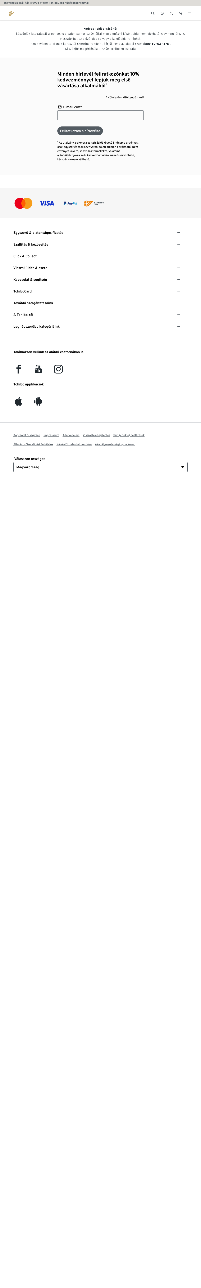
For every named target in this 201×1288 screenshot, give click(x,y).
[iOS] (18, 403)
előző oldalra (92, 38)
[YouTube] (38, 371)
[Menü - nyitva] (189, 13)
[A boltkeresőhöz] (162, 13)
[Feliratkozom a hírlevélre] (80, 130)
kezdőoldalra (121, 38)
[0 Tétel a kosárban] (180, 13)
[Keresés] (152, 13)
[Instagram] (58, 371)
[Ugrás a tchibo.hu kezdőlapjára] (11, 13)
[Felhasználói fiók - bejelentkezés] (171, 13)
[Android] (38, 403)
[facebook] (18, 371)
